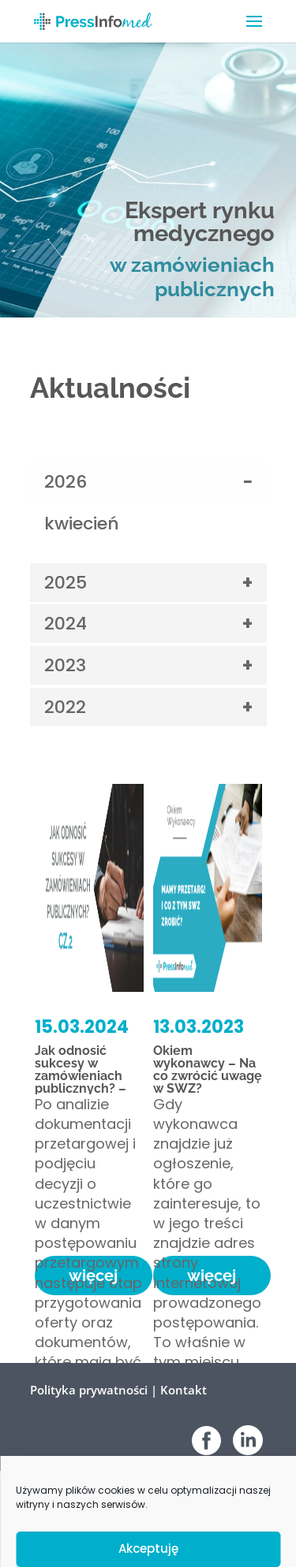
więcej (93, 1275)
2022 (65, 707)
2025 (65, 582)
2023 (65, 665)
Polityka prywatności (89, 1390)
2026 (65, 482)
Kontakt (183, 1390)
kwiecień (81, 523)
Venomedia (240, 1529)
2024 (65, 623)
